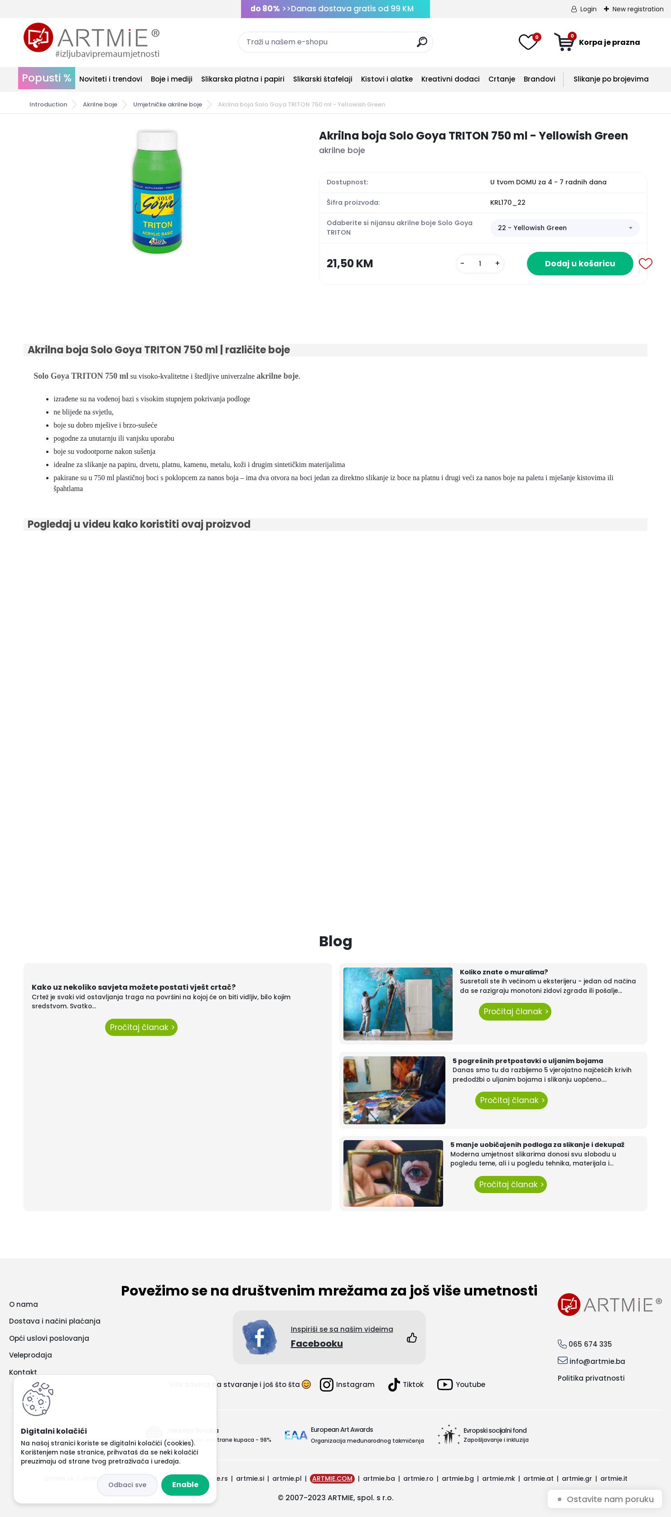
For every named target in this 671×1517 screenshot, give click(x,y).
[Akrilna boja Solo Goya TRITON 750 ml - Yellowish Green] (157, 192)
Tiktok (406, 1385)
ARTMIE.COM (332, 1478)
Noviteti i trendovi (110, 79)
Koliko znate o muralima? (504, 972)
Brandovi (539, 79)
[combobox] (565, 228)
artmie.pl (287, 1478)
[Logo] (91, 40)
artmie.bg (458, 1478)
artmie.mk (498, 1478)
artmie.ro (418, 1478)
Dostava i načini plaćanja (55, 1321)
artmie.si (250, 1478)
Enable (185, 1484)
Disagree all (127, 1485)
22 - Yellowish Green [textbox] (532, 227)
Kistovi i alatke (387, 79)
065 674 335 (590, 1344)
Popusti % (47, 78)
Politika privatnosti (591, 1378)
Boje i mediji (172, 79)
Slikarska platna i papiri (243, 79)
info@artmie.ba (597, 1361)
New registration (638, 9)
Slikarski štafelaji (322, 79)
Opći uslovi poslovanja (49, 1338)
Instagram (347, 1385)
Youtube (461, 1384)
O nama (23, 1304)
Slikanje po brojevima (611, 79)
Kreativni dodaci (450, 79)
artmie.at (538, 1478)
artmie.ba (379, 1478)
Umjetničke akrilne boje (167, 104)
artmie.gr (577, 1478)
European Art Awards (342, 1429)
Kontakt (23, 1372)
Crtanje (501, 79)
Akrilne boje (100, 104)
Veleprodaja (30, 1355)
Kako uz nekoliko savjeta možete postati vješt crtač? (134, 987)
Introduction (48, 104)
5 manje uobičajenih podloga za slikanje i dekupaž (537, 1144)
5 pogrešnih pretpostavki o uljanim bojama (528, 1060)
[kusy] (480, 264)
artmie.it (614, 1478)
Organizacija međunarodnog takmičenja (367, 1441)
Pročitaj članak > (141, 1027)
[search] (422, 45)
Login (588, 9)
